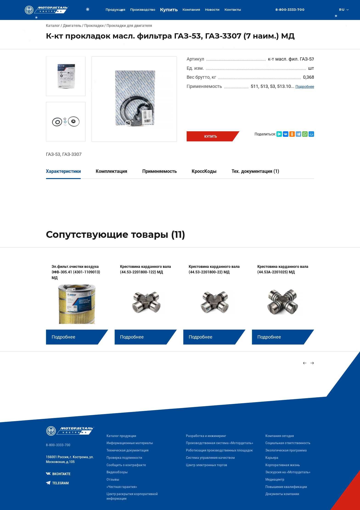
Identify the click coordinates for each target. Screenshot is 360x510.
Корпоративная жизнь (282, 465)
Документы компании (282, 494)
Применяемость (159, 171)
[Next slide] (312, 363)
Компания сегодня (279, 436)
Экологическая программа (286, 450)
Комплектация (111, 171)
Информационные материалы (130, 443)
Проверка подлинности (124, 458)
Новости (212, 9)
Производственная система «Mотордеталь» (219, 443)
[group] (77, 301)
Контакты (233, 9)
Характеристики (63, 171)
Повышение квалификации (286, 487)
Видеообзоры (117, 472)
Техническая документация (128, 450)
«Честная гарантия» (122, 487)
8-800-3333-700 (290, 9)
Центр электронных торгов (206, 465)
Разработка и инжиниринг (206, 436)
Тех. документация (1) (255, 171)
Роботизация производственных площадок (219, 450)
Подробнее (304, 86)
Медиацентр (274, 479)
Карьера (271, 458)
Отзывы (113, 479)
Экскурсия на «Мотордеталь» (287, 472)
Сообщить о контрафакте (126, 465)
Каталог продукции (121, 436)
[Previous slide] (305, 363)
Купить (169, 9)
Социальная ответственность (287, 443)
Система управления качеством (210, 458)
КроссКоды (204, 171)
